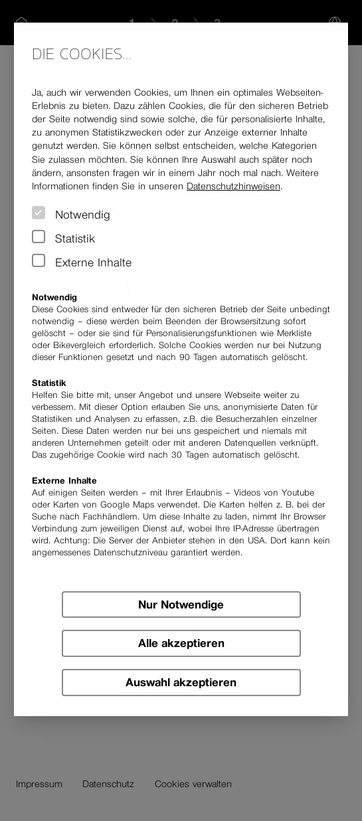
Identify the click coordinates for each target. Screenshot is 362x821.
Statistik (75, 238)
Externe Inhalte (93, 262)
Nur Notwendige (181, 604)
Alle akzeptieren (181, 643)
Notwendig (82, 214)
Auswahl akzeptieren (181, 682)
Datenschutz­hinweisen (233, 186)
